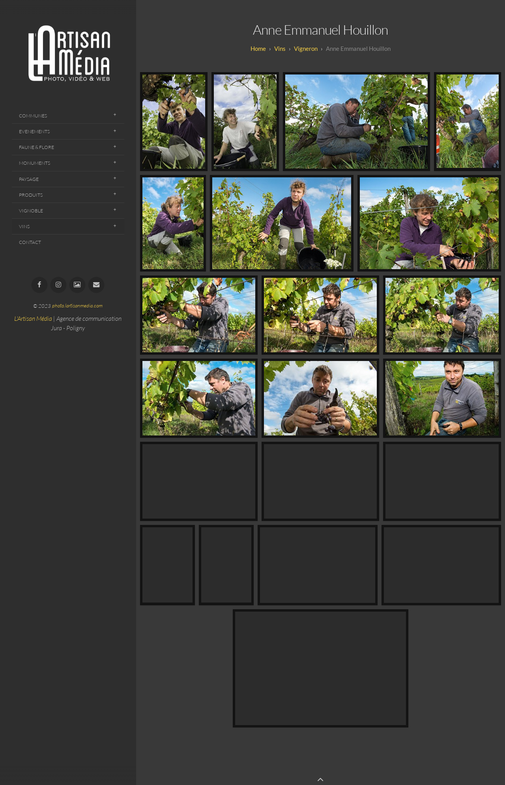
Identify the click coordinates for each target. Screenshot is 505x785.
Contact (30, 242)
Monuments (34, 163)
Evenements (34, 131)
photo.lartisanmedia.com (77, 306)
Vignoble (31, 211)
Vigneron (306, 48)
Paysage (29, 179)
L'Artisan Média (33, 318)
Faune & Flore (36, 147)
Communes (33, 116)
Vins (24, 226)
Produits (31, 195)
